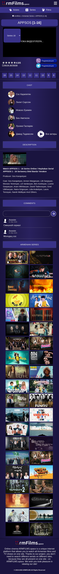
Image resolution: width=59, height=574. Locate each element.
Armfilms (17, 16)
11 (36, 75)
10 (43, 75)
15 (11, 75)
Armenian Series (28, 16)
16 (4, 75)
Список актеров (10, 65)
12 (30, 75)
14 (17, 75)
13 (24, 75)
